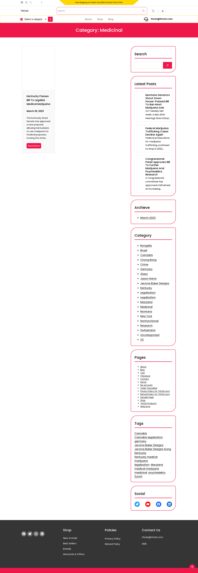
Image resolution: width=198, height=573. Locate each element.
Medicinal (146, 307)
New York (146, 316)
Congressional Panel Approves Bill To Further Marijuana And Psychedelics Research (158, 166)
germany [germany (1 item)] (140, 441)
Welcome (145, 406)
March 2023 (148, 218)
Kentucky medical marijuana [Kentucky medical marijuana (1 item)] (146, 459)
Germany (146, 269)
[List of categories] (35, 19)
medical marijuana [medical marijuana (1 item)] (147, 468)
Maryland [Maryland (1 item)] (157, 464)
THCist (24, 10)
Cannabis (146, 255)
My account (146, 385)
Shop (142, 400)
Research (146, 325)
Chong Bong (148, 260)
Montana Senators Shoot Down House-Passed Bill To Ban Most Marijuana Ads (158, 101)
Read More (34, 145)
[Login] (164, 10)
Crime (144, 264)
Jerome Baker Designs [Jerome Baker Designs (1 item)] (149, 445)
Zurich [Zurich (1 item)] (138, 476)
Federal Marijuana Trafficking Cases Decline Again (157, 131)
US (142, 340)
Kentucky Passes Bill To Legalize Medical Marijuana (38, 100)
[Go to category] (50, 19)
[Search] (167, 65)
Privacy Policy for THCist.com (155, 391)
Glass (144, 274)
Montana (146, 311)
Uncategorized (149, 335)
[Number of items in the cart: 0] (153, 11)
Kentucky (146, 288)
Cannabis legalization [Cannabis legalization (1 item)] (149, 437)
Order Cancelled (148, 388)
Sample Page (147, 397)
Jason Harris (148, 278)
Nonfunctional (149, 321)
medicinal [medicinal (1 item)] (141, 472)
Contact (144, 379)
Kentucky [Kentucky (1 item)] (140, 453)
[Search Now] (143, 11)
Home (143, 382)
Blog (142, 370)
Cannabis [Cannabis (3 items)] (141, 433)
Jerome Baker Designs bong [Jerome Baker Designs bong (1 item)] (153, 449)
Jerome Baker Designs (154, 283)
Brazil (143, 250)
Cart (142, 373)
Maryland (146, 302)
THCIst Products (148, 403)
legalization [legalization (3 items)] (142, 464)
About (143, 367)
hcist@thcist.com (153, 537)
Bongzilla (146, 246)
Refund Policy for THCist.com (155, 394)
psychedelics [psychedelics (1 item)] (156, 472)
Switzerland (147, 330)
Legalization (148, 293)
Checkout (145, 376)
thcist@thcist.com (162, 18)
